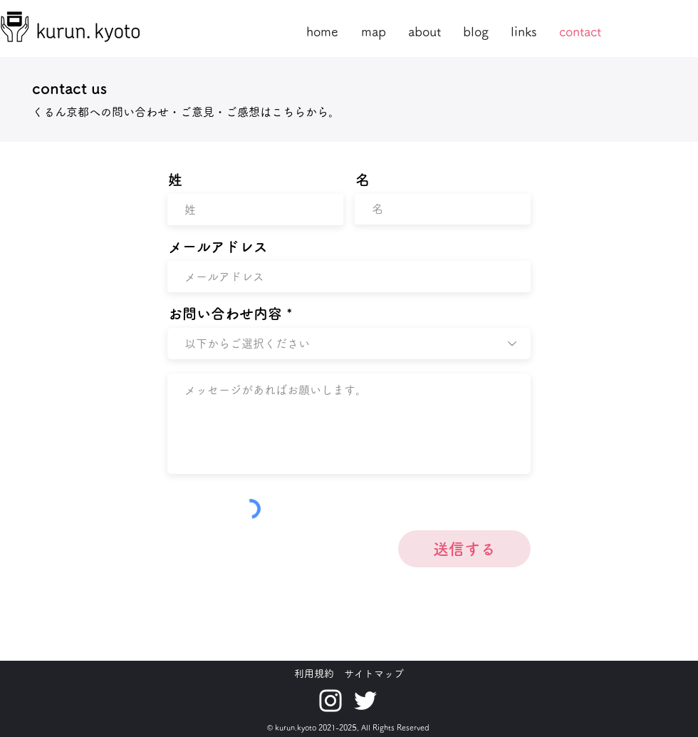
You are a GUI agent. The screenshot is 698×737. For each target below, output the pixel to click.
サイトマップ (374, 674)
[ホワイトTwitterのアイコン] (365, 701)
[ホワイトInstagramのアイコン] (330, 701)
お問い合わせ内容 (225, 313)
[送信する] (464, 548)
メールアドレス (218, 246)
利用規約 (314, 674)
